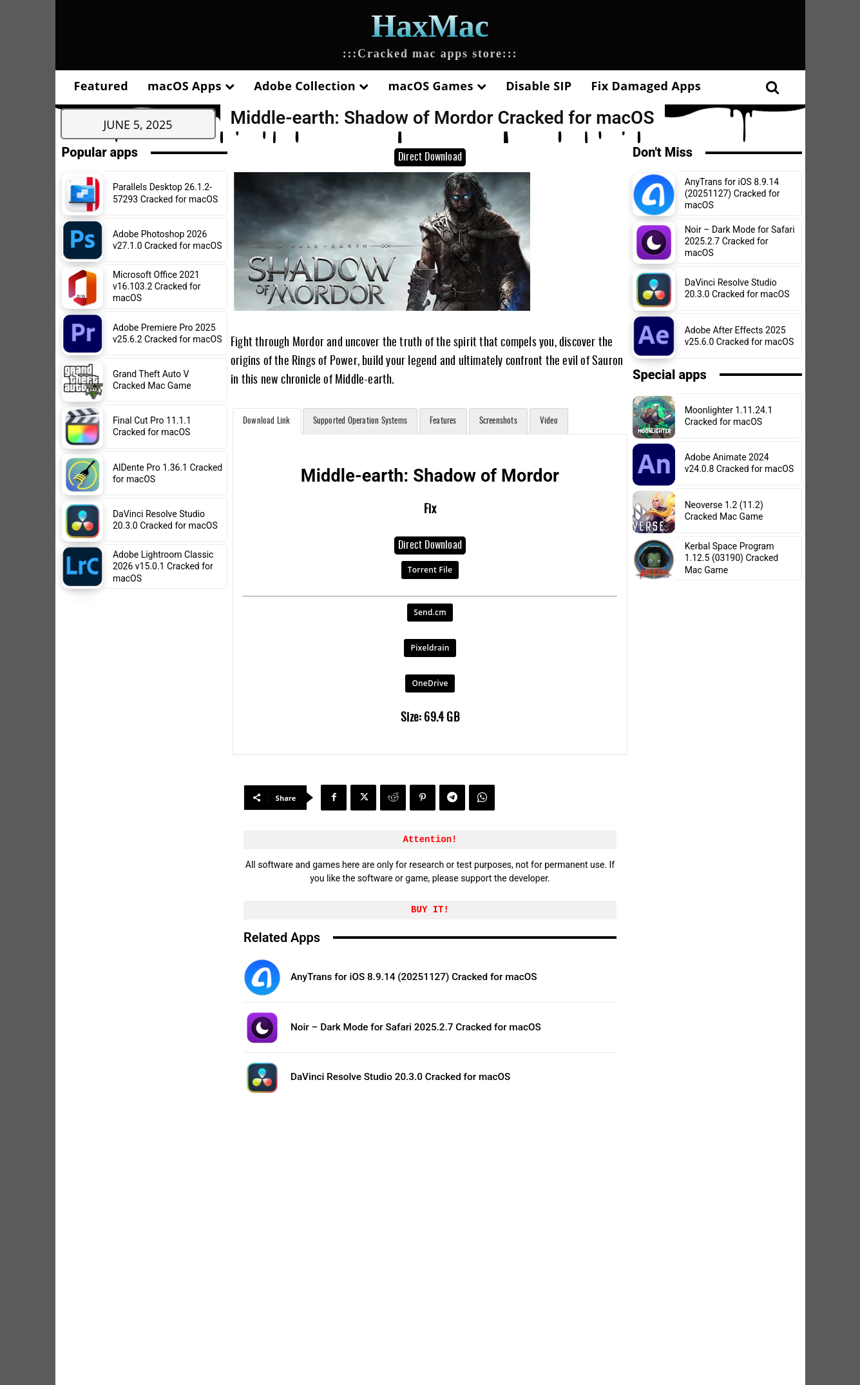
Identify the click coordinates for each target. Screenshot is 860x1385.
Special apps (670, 374)
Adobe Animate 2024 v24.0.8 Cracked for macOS (739, 463)
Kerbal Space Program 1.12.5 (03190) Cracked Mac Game (732, 558)
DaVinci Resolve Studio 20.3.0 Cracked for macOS (165, 520)
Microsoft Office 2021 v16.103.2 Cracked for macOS (157, 286)
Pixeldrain (429, 647)
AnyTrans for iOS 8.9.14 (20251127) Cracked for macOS (452, 976)
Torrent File (430, 569)
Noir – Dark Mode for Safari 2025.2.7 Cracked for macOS (432, 1026)
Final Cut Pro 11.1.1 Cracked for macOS (152, 426)
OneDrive (430, 683)
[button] (773, 87)
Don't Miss (663, 152)
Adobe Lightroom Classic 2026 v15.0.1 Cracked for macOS (163, 566)
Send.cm (430, 612)
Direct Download (430, 157)
